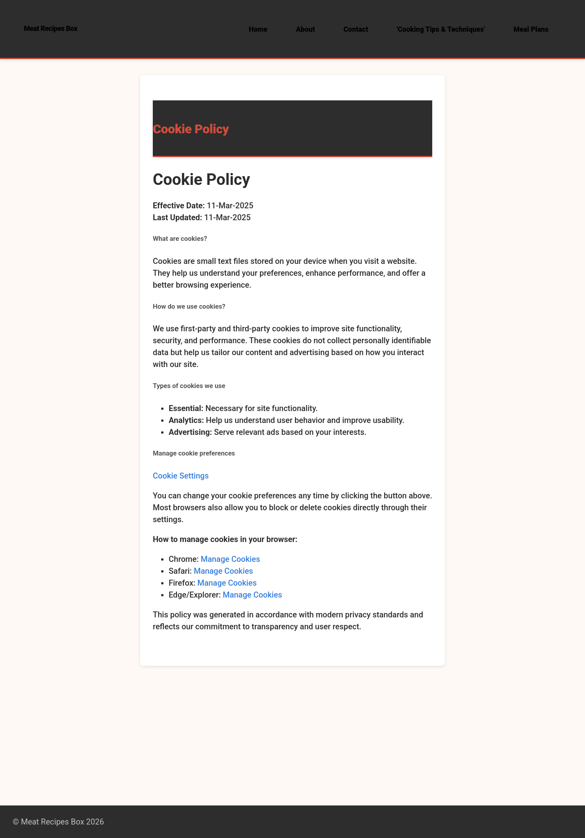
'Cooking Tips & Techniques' (441, 29)
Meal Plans (531, 29)
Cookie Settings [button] (181, 476)
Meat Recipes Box (50, 29)
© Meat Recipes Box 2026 (58, 821)
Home (258, 29)
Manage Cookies (230, 559)
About (305, 29)
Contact (356, 29)
